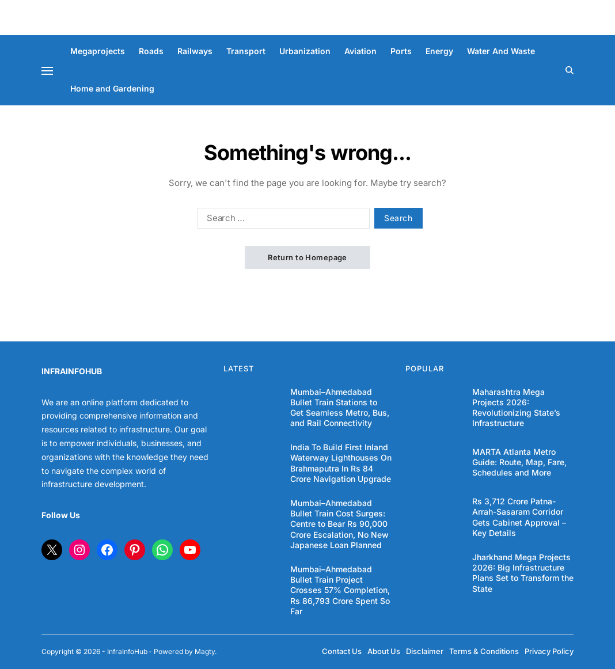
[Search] (569, 70)
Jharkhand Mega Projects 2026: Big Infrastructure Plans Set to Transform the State (523, 573)
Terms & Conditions (484, 651)
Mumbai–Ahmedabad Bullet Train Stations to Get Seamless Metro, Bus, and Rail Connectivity (339, 407)
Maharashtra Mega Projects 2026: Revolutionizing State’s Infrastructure (516, 407)
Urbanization (305, 51)
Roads (151, 51)
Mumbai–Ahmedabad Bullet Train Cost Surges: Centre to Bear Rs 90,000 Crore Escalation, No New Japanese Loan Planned (339, 524)
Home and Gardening (112, 88)
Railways (194, 51)
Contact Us (342, 651)
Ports (401, 51)
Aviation (360, 51)
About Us (383, 651)
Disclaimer (424, 651)
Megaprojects (97, 51)
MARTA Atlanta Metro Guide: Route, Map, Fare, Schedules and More (519, 462)
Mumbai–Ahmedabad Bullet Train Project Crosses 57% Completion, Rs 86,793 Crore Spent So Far (340, 590)
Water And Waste (501, 51)
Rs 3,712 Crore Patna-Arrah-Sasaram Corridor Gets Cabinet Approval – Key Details (519, 517)
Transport (245, 51)
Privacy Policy (549, 651)
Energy (439, 51)
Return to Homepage (307, 257)
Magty (205, 651)
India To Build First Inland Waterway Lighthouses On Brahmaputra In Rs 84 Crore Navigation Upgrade (341, 463)
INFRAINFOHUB (71, 371)
